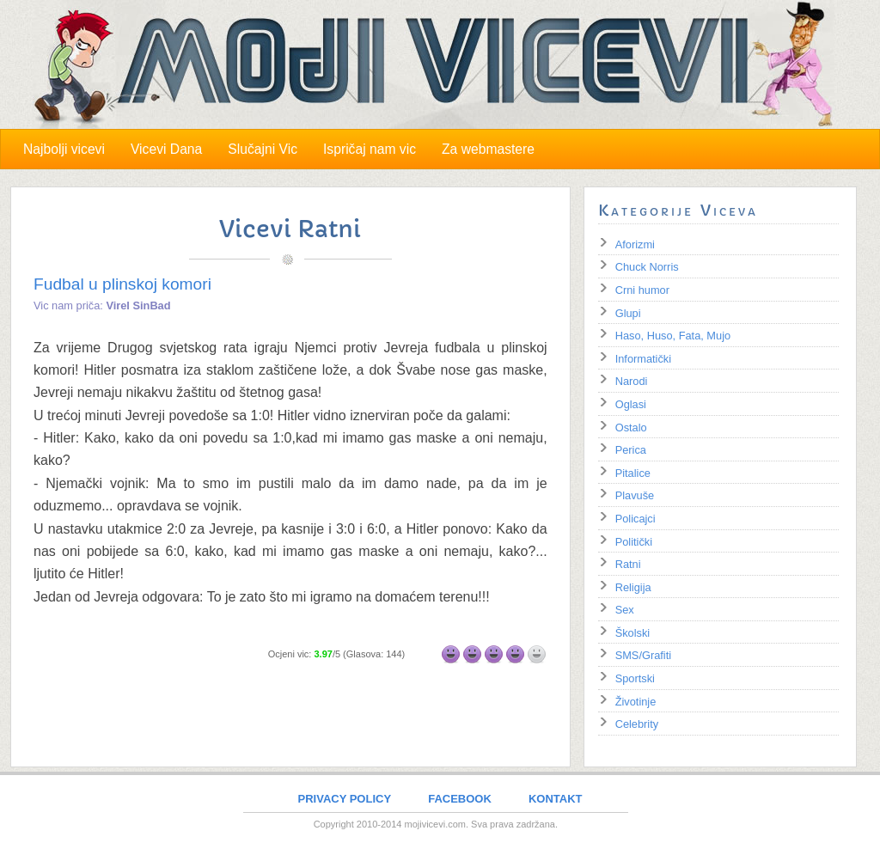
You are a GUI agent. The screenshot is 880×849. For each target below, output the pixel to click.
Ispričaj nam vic (369, 149)
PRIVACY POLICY (345, 798)
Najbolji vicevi (64, 149)
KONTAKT (556, 798)
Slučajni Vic (262, 149)
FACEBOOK (460, 798)
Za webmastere (488, 149)
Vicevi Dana (166, 149)
